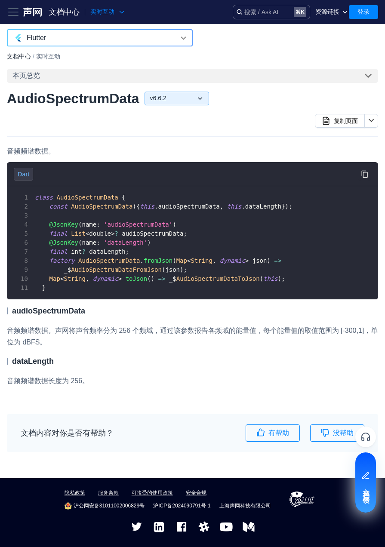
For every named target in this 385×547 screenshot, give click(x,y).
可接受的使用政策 (152, 493)
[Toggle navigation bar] (13, 12)
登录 (363, 11)
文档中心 (64, 12)
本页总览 (26, 75)
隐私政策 (75, 493)
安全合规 (196, 493)
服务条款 (108, 493)
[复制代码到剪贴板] (364, 174)
